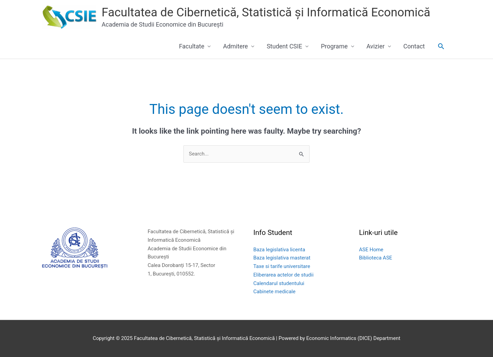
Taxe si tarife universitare (281, 266)
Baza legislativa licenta (279, 250)
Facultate (191, 46)
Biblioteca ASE (375, 258)
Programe (334, 46)
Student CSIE (284, 46)
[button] (441, 46)
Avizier (376, 46)
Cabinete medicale (274, 291)
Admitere (235, 46)
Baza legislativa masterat (281, 258)
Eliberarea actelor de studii (283, 275)
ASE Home (371, 250)
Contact (414, 46)
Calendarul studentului (278, 283)
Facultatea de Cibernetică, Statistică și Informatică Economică (266, 12)
